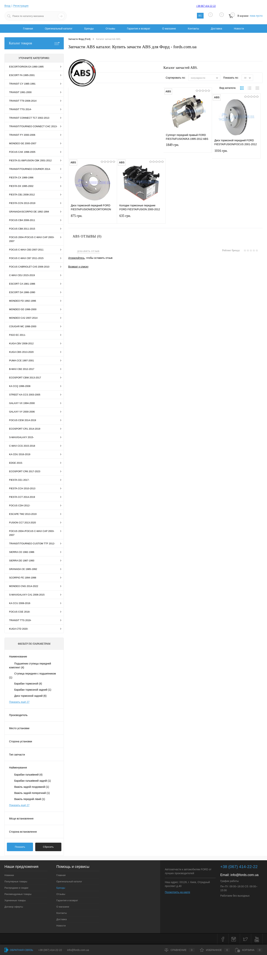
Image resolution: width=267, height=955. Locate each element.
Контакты (193, 28)
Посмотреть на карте (177, 892)
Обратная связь (18, 950)
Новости (239, 28)
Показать (20, 846)
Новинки (9, 875)
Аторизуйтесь (76, 257)
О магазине (169, 28)
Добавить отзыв (88, 251)
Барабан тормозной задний (32, 689)
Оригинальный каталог (58, 28)
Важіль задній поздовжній (31, 786)
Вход (7, 5)
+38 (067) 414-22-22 (50, 950)
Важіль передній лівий (29, 799)
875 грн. (92, 218)
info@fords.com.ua (244, 875)
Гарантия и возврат (138, 28)
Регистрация (21, 5)
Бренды (89, 28)
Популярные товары (15, 881)
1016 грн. (236, 153)
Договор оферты (13, 906)
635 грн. (141, 218)
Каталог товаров (34, 43)
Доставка (216, 28)
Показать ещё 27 (19, 701)
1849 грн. (188, 147)
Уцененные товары (15, 900)
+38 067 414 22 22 (206, 6)
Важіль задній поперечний (32, 792)
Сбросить (48, 846)
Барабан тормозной (28, 683)
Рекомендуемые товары (18, 894)
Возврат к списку (78, 266)
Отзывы (110, 28)
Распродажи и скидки (16, 887)
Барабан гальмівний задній (32, 780)
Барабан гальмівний (28, 774)
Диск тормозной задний (30, 695)
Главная (28, 28)
